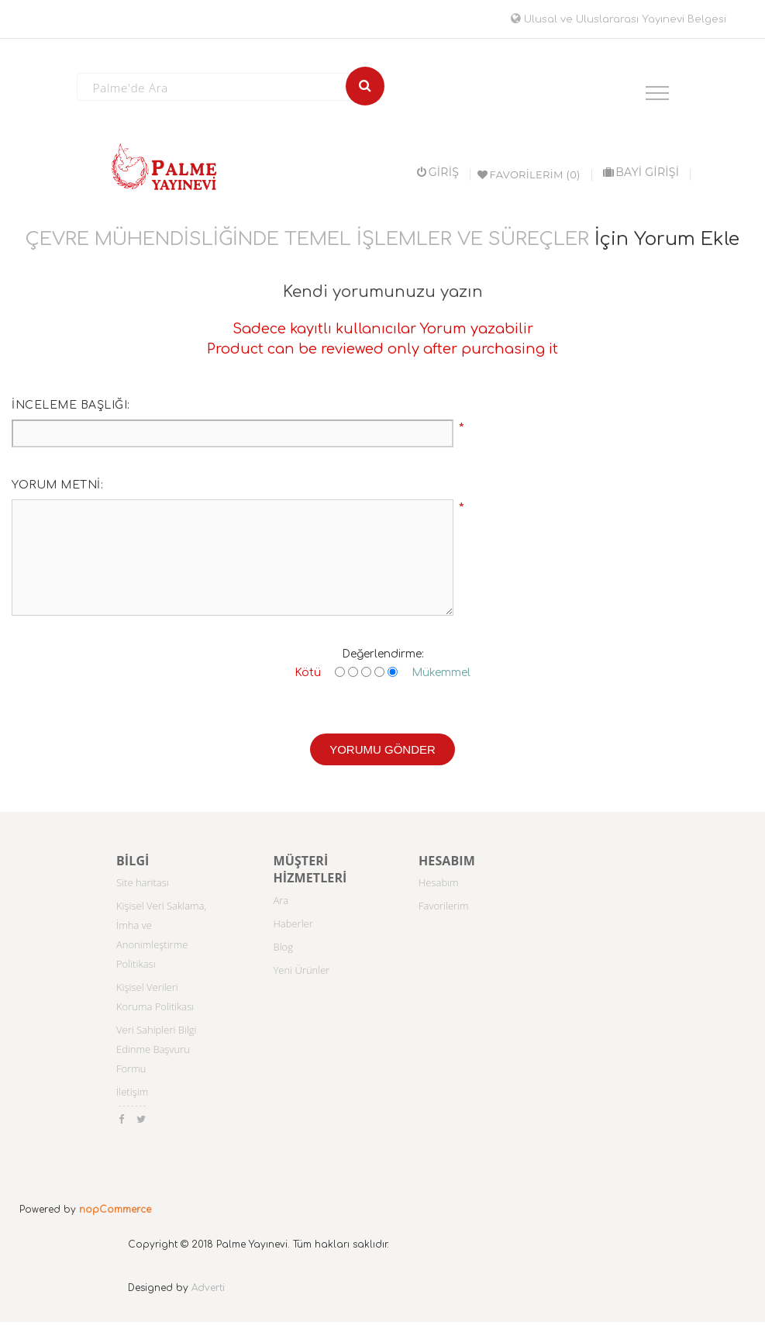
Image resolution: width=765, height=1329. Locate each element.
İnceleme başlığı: (71, 405)
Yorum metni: (57, 485)
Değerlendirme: (383, 654)
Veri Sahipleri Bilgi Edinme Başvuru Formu (156, 1049)
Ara (281, 900)
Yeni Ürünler (302, 970)
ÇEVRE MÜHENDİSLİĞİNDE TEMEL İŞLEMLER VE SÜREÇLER (307, 239)
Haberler (293, 923)
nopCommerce (115, 1209)
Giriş (438, 172)
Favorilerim (444, 906)
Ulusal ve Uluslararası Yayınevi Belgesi (618, 19)
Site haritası (142, 882)
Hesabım (439, 882)
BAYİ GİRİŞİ (641, 172)
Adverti (208, 1287)
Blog (283, 947)
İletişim (132, 1092)
